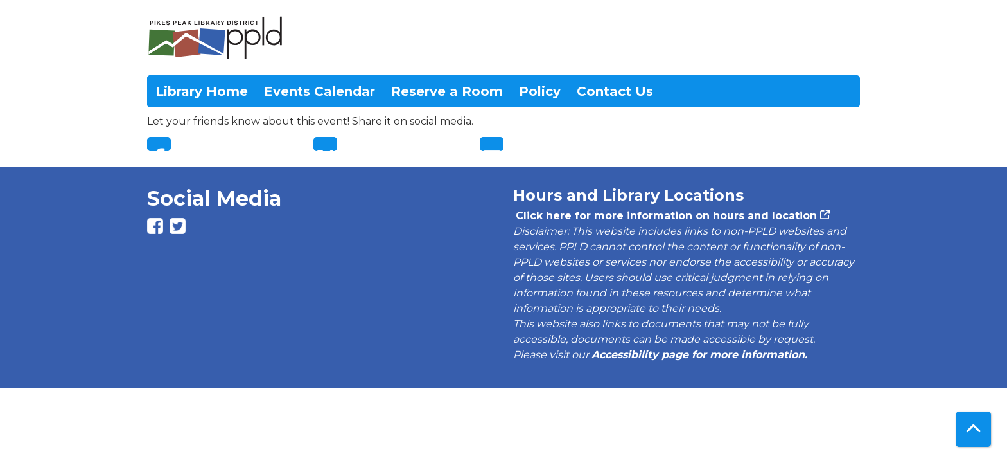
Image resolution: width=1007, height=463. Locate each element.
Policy (540, 91)
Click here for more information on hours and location (665, 216)
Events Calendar (319, 91)
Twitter (325, 144)
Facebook (159, 144)
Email (492, 144)
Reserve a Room (447, 91)
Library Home (201, 91)
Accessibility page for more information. (699, 355)
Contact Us (615, 91)
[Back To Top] (973, 429)
